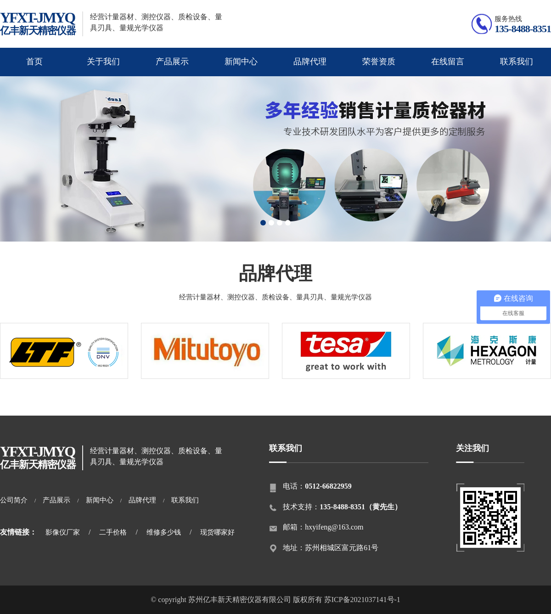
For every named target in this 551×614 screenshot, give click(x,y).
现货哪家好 (217, 532)
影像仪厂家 (62, 532)
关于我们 (103, 61)
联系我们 (516, 61)
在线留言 (447, 61)
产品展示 (172, 61)
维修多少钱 (163, 532)
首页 (34, 61)
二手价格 (113, 532)
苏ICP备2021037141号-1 (362, 599)
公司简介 (14, 500)
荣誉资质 (378, 61)
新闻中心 (241, 61)
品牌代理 (309, 61)
